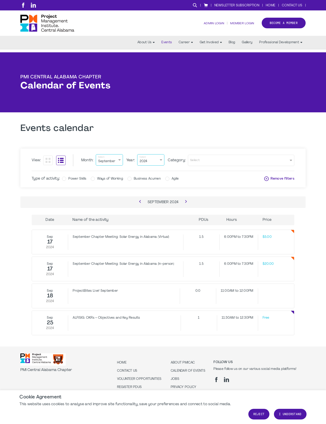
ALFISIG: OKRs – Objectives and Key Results (106, 317)
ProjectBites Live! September (95, 290)
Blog (232, 45)
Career (186, 45)
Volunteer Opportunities (139, 378)
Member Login (242, 25)
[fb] (23, 5)
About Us (146, 45)
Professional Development (280, 45)
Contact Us (292, 5)
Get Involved (211, 45)
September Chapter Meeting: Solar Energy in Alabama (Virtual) (121, 236)
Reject (259, 414)
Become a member (284, 24)
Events (166, 45)
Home (270, 5)
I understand (290, 414)
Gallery (247, 45)
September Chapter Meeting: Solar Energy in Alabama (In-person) (123, 263)
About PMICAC (183, 362)
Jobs (175, 378)
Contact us (127, 370)
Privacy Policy (184, 386)
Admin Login (213, 25)
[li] (33, 5)
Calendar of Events (188, 370)
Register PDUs (129, 386)
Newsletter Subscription (236, 5)
